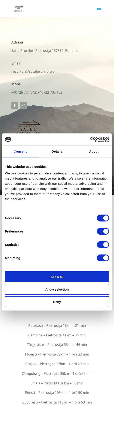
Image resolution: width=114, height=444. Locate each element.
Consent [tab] (20, 151)
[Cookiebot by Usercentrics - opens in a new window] (90, 139)
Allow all (57, 277)
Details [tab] (57, 151)
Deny (57, 302)
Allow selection (57, 289)
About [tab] (94, 151)
